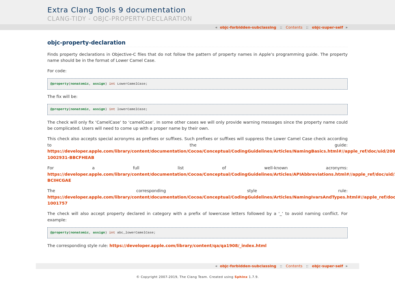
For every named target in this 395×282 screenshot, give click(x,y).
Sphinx (240, 277)
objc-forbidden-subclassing (248, 27)
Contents (294, 27)
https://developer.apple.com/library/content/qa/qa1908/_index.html (188, 245)
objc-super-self (327, 27)
